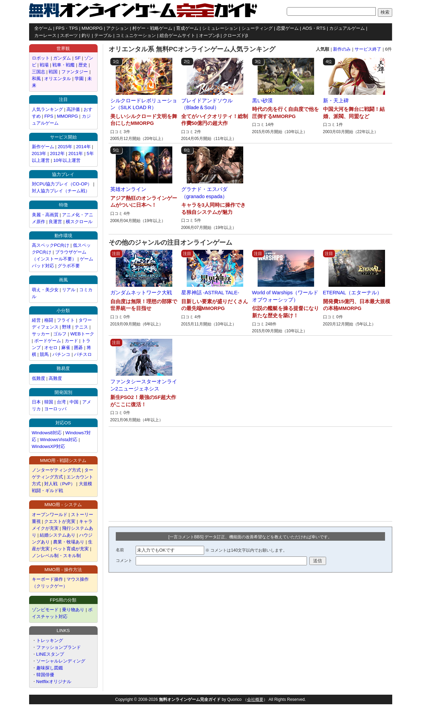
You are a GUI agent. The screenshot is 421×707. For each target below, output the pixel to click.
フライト (66, 320)
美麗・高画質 (45, 214)
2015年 (65, 146)
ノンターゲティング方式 (56, 470)
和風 (36, 78)
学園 (79, 78)
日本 (36, 401)
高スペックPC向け (51, 245)
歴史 (82, 64)
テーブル (103, 35)
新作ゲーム (43, 146)
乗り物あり (73, 609)
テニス (81, 327)
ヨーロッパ (55, 408)
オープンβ (209, 35)
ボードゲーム (47, 340)
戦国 (53, 71)
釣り (86, 35)
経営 (36, 320)
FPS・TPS (66, 28)
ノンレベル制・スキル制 (56, 555)
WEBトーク (82, 333)
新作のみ (342, 49)
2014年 (83, 146)
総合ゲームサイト (177, 35)
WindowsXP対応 (48, 446)
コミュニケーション (136, 35)
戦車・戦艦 (63, 64)
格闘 (48, 320)
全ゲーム (43, 28)
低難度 (38, 378)
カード (71, 340)
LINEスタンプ (50, 654)
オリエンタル (57, 78)
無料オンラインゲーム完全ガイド (190, 699)
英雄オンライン (128, 189)
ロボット (41, 58)
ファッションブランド (58, 647)
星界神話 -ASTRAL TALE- (210, 292)
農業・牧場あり (68, 541)
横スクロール (79, 221)
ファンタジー (74, 71)
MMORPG (92, 28)
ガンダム (62, 58)
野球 (66, 327)
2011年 (76, 153)
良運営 (55, 221)
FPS (48, 116)
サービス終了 (368, 49)
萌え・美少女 (45, 289)
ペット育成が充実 (71, 548)
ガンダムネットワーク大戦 (141, 292)
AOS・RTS (314, 28)
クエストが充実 (59, 521)
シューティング (257, 28)
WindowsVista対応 (58, 439)
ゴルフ (59, 333)
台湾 (61, 401)
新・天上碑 (336, 100)
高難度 (55, 378)
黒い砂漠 (262, 100)
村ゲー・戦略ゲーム (152, 28)
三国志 (38, 71)
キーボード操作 (47, 579)
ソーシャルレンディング (60, 661)
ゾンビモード (45, 609)
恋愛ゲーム (287, 28)
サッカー (41, 333)
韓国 (48, 401)
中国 (74, 401)
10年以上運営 (67, 160)
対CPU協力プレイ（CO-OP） (62, 184)
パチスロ (83, 354)
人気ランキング (47, 109)
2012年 (57, 153)
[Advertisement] (156, 474)
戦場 (44, 64)
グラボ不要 (69, 265)
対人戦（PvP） (59, 483)
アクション (117, 28)
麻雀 (65, 347)
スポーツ (69, 35)
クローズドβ (235, 35)
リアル (68, 289)
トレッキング (49, 640)
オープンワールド (49, 514)
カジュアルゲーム (347, 28)
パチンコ (61, 354)
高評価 (73, 109)
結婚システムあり (57, 535)
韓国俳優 (45, 674)
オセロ (51, 347)
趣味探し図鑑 (49, 667)
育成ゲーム (187, 28)
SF (78, 58)
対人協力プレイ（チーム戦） (61, 190)
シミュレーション (220, 28)
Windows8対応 (47, 432)
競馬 (44, 354)
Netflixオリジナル (53, 681)
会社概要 (255, 699)
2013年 (39, 153)
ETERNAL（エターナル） (352, 292)
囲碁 (79, 347)
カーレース (45, 35)
